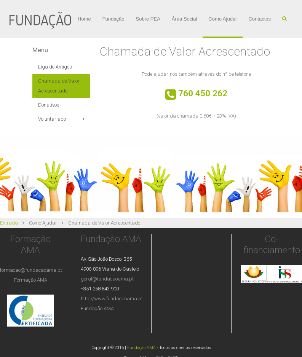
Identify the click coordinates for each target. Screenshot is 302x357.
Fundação (113, 19)
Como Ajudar (222, 19)
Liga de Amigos (55, 67)
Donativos (48, 105)
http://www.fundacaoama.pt (112, 298)
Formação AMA (30, 280)
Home (84, 19)
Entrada (9, 223)
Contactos (259, 19)
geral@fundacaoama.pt (107, 279)
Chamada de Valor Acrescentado (59, 86)
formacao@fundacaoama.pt (31, 270)
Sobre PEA (148, 19)
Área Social (184, 19)
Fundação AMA (97, 308)
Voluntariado (52, 119)
